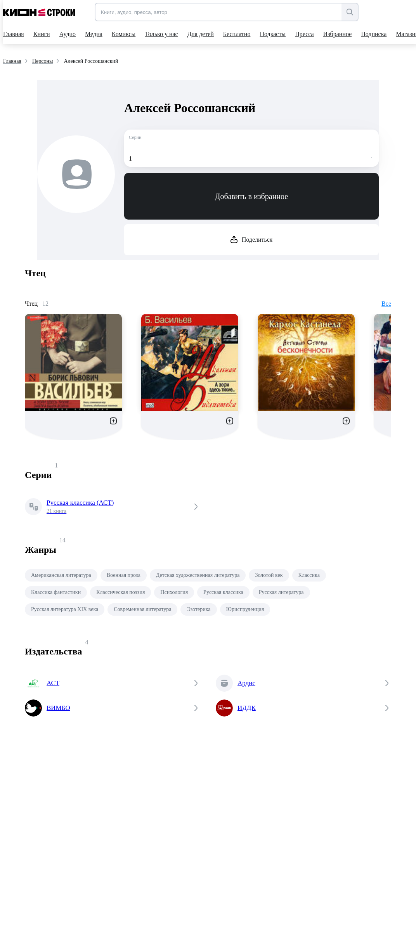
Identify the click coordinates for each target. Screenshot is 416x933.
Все (386, 303)
